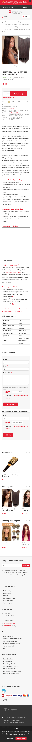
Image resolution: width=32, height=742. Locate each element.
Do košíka (18, 94)
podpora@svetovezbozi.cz (13, 272)
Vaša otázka (7, 373)
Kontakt (5, 596)
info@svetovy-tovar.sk (10, 623)
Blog (4, 648)
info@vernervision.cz (15, 113)
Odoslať (8, 435)
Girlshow (11, 109)
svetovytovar (7, 626)
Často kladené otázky (9, 598)
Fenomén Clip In (7, 636)
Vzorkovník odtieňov (8, 646)
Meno (5, 359)
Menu (5, 16)
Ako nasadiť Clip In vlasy (9, 641)
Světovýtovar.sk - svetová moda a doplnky (16, 12)
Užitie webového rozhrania (10, 666)
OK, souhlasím (21, 738)
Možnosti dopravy (8, 591)
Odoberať (26, 565)
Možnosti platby (7, 593)
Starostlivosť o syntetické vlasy (11, 639)
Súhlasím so (15, 397)
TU (13, 296)
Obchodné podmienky (9, 664)
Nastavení (10, 738)
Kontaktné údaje (7, 661)
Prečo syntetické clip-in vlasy (11, 643)
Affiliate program (7, 600)
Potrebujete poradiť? (8, 7)
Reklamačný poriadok (9, 669)
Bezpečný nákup (7, 659)
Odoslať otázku (10, 404)
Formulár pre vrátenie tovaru (10, 673)
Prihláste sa (25, 7)
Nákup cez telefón (8, 97)
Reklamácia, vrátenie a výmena (11, 671)
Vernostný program (8, 603)
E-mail (5, 366)
